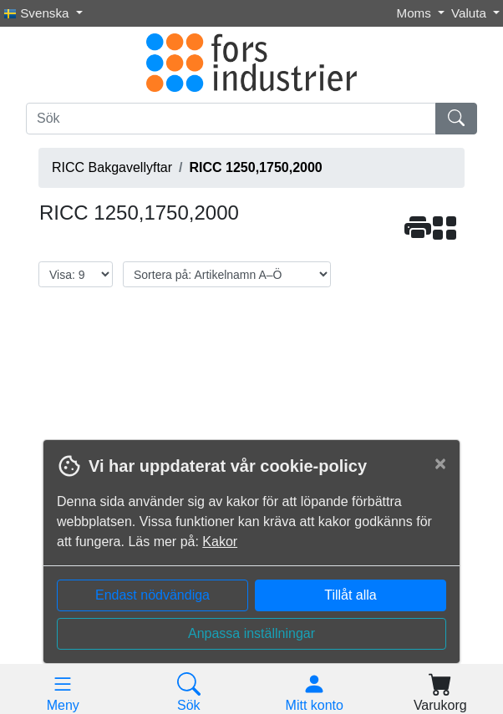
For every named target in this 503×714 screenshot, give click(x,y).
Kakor (219, 541)
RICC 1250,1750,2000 (256, 167)
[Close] (440, 463)
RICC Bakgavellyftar (112, 167)
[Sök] (231, 118)
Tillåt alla (350, 595)
